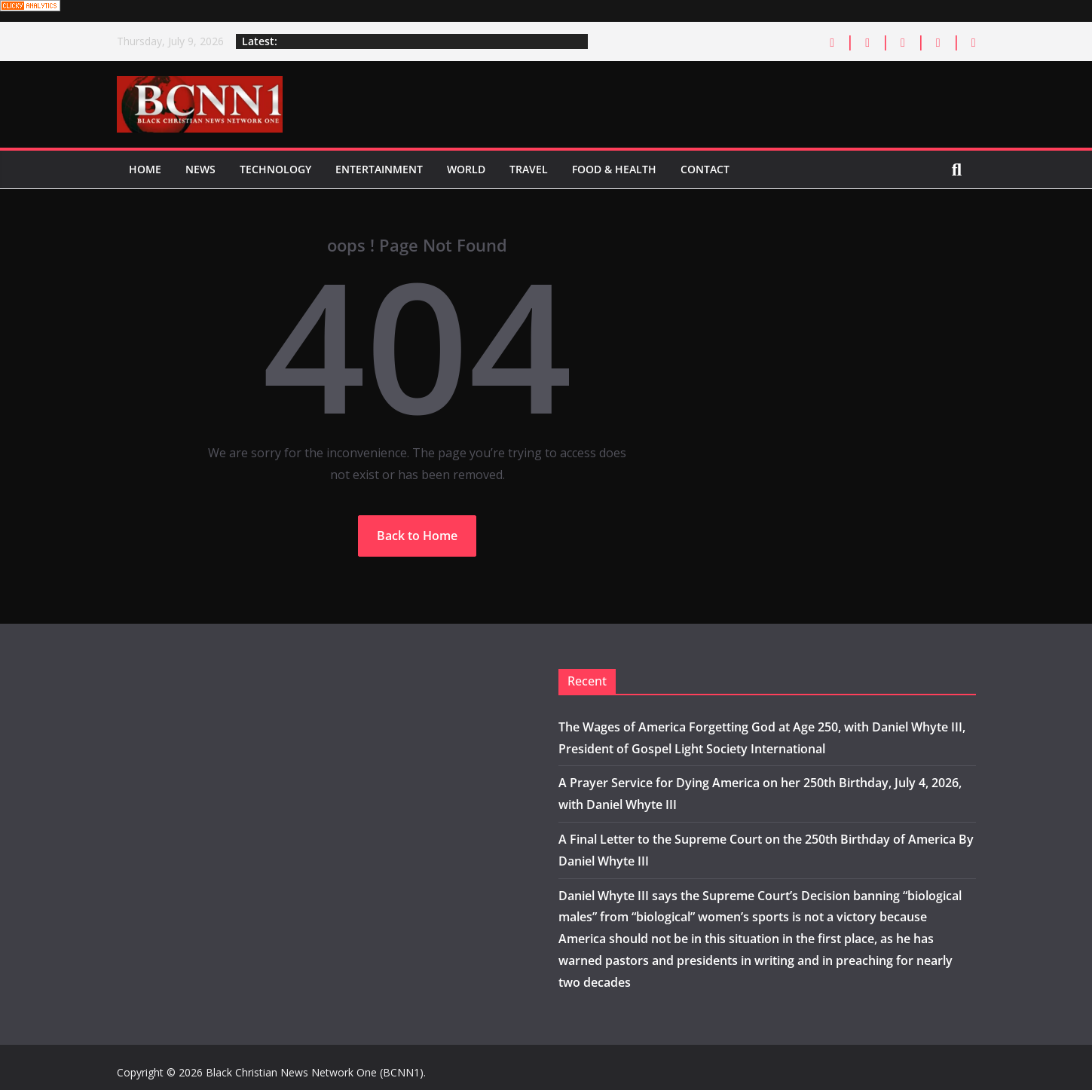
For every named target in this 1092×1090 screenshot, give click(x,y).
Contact (705, 169)
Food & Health (614, 169)
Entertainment (379, 169)
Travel (528, 169)
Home (145, 169)
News (200, 169)
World (466, 169)
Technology (275, 169)
